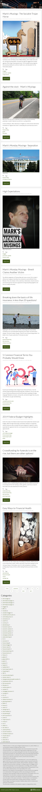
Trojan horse (6, 74)
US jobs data (6, 735)
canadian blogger (7, 613)
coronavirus (5, 619)
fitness (4, 655)
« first (7, 588)
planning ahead (6, 496)
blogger (4, 71)
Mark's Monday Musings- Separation (20, 145)
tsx (3, 723)
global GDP (5, 659)
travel (4, 717)
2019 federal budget (7, 433)
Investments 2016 (7, 681)
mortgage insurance (7, 691)
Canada (4, 610)
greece (4, 663)
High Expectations (11, 191)
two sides (5, 727)
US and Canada (6, 731)
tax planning (6, 713)
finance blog (6, 130)
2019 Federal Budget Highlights (18, 416)
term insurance (6, 715)
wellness (5, 737)
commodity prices (7, 617)
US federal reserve (7, 179)
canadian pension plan (8, 401)
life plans (5, 133)
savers (4, 576)
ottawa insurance (7, 343)
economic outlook (7, 629)
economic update (7, 73)
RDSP (4, 438)
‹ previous (15, 588)
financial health (6, 575)
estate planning (6, 491)
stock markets (6, 711)
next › (23, 591)
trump (4, 721)
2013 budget (6, 598)
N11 (4, 695)
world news (5, 741)
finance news (6, 257)
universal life (6, 729)
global (4, 657)
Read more (6, 78)
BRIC (4, 608)
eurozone (5, 641)
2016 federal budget (7, 600)
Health (4, 665)
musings (5, 693)
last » (31, 591)
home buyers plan (7, 436)
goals (4, 131)
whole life (5, 739)
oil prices (5, 697)
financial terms (6, 404)
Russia (4, 705)
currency (5, 623)
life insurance (6, 341)
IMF (3, 673)
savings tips (5, 578)
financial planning (7, 339)
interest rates (6, 677)
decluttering (6, 573)
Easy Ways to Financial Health (17, 508)
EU (3, 639)
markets (5, 689)
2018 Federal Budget (8, 602)
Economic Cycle (6, 627)
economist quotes (7, 633)
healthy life (5, 667)
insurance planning (7, 675)
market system (6, 687)
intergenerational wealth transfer (11, 679)
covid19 (4, 621)
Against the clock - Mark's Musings (19, 86)
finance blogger (6, 645)
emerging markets (7, 635)
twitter (4, 725)
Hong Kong (5, 671)
